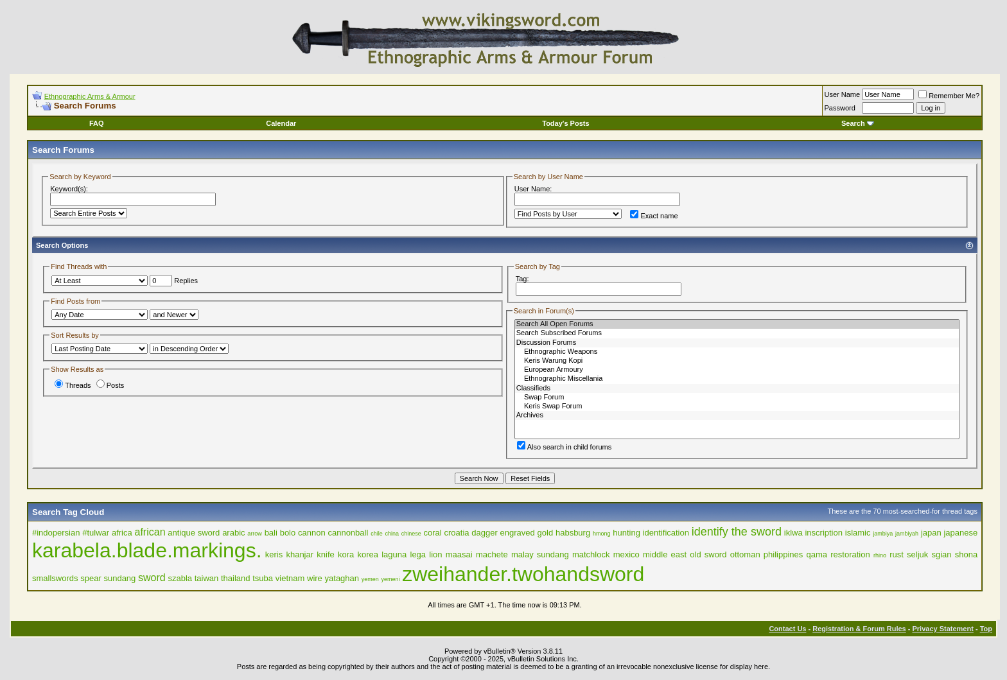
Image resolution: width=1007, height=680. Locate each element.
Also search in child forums (564, 447)
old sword (708, 554)
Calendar (281, 123)
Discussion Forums (737, 342)
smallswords (55, 578)
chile (377, 533)
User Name (843, 94)
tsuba (262, 578)
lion (435, 554)
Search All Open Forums (737, 324)
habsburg (573, 532)
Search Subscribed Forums (737, 333)
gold (546, 532)
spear (90, 578)
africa (122, 532)
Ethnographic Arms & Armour (90, 96)
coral (433, 532)
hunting (626, 532)
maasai (459, 554)
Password (840, 108)
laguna (394, 554)
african (150, 532)
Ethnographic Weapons (737, 351)
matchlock (591, 554)
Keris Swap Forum (737, 406)
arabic (233, 532)
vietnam (290, 578)
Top (986, 628)
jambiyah (906, 533)
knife (325, 554)
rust (896, 554)
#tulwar (95, 532)
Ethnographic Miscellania (737, 378)
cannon (312, 532)
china (392, 533)
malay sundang (540, 554)
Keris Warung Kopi (737, 360)
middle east (665, 554)
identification (666, 532)
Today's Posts (565, 123)
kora (346, 554)
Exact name (654, 216)
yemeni (390, 579)
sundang (119, 578)
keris (274, 554)
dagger (484, 532)
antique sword (194, 532)
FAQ (96, 123)
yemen (370, 579)
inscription (824, 532)
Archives (737, 415)
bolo (288, 532)
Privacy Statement (942, 628)
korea (367, 554)
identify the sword (737, 531)
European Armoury (737, 369)
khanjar (299, 554)
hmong (602, 533)
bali (271, 532)
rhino (879, 555)
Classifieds (737, 388)
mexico (626, 554)
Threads (73, 385)
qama (817, 554)
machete (492, 554)
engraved (517, 532)
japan (931, 532)
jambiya (883, 533)
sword (152, 577)
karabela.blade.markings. (147, 550)
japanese (960, 532)
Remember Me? (948, 96)
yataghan (342, 578)
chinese (411, 533)
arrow (254, 533)
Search (857, 123)
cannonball (348, 532)
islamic (858, 532)
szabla (180, 578)
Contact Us (787, 628)
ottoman (745, 554)
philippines (783, 554)
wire (314, 578)
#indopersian (56, 532)
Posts (110, 385)
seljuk (917, 554)
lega (418, 554)
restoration (850, 554)
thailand (235, 578)
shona (966, 554)
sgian (942, 554)
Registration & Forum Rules (859, 628)
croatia (456, 532)
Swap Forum (737, 397)
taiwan (207, 578)
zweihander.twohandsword (523, 574)
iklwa (793, 532)
